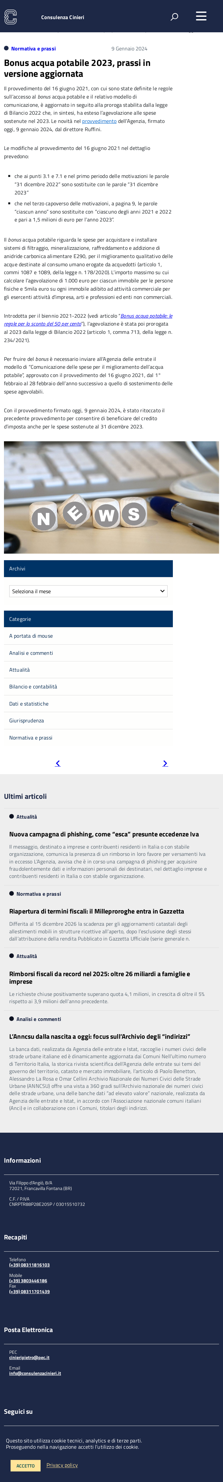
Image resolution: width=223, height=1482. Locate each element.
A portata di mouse (31, 636)
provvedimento (99, 121)
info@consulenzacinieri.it (35, 1373)
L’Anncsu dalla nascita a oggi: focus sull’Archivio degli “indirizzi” (100, 1036)
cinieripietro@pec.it (29, 1357)
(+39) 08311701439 (29, 1291)
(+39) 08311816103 (29, 1264)
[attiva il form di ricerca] (174, 17)
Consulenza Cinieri (62, 17)
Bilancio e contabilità (33, 686)
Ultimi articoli (25, 796)
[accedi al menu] (201, 16)
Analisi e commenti (31, 653)
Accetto (25, 1465)
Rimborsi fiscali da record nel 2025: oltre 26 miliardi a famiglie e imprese (99, 977)
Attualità (19, 670)
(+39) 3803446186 (28, 1280)
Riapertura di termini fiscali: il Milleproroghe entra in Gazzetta (96, 911)
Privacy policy (62, 1465)
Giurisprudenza (26, 720)
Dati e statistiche (28, 704)
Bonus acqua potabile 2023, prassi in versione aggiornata (77, 68)
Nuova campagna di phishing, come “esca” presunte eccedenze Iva (104, 834)
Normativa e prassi (33, 48)
